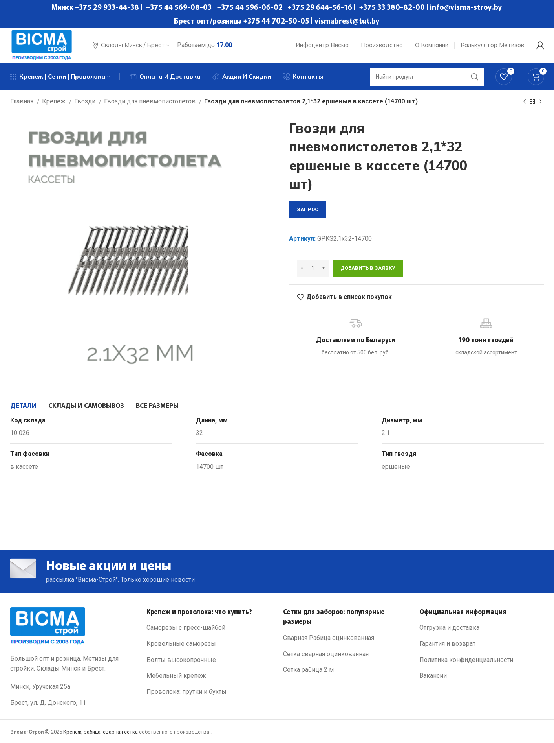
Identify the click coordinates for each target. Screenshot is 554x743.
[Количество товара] (313, 268)
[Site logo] (41, 44)
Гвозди (85, 101)
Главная (22, 101)
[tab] (23, 405)
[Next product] (540, 102)
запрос (307, 209)
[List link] (208, 628)
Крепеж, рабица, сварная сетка (100, 732)
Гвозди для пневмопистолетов (150, 101)
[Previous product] (524, 102)
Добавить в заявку (367, 268)
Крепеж (54, 101)
